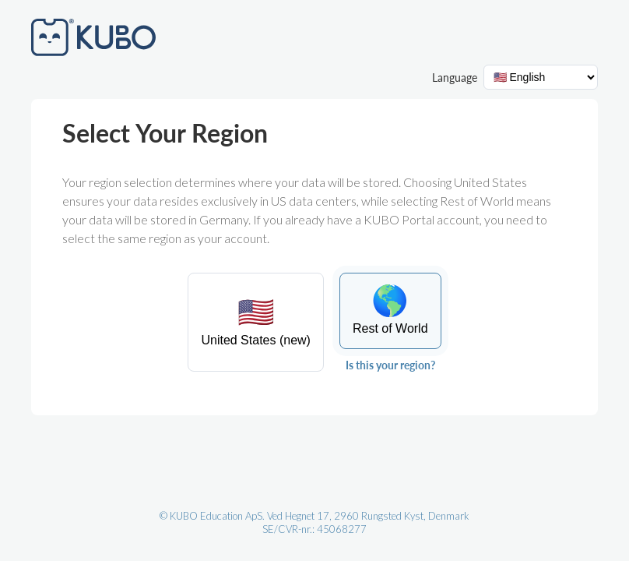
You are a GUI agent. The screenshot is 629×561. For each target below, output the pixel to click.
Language (454, 77)
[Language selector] (540, 77)
